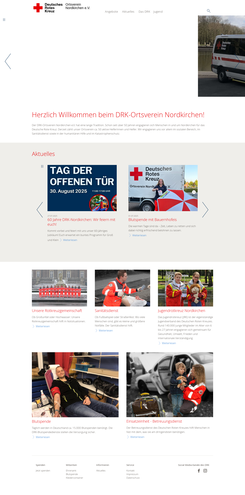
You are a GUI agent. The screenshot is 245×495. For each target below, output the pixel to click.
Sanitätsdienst (106, 311)
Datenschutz (133, 477)
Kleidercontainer (74, 477)
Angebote (111, 11)
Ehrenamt (71, 470)
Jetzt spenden (43, 470)
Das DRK (144, 11)
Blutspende (72, 474)
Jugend (158, 11)
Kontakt (130, 470)
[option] (122, 56)
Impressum (132, 474)
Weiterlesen (70, 240)
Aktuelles (128, 11)
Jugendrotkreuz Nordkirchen (181, 311)
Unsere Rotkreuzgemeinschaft (57, 311)
